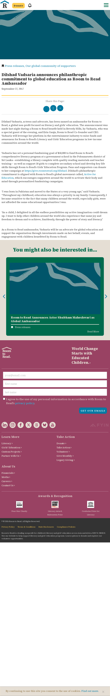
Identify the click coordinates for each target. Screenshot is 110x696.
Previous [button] (4, 296)
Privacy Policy (8, 527)
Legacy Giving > (66, 460)
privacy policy (24, 403)
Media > (6, 477)
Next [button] (106, 296)
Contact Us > (8, 485)
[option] (55, 296)
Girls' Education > (12, 447)
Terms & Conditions (26, 527)
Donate (18, 5)
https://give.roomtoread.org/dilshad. (46, 170)
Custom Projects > (12, 451)
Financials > (8, 473)
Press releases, (15, 66)
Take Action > (64, 447)
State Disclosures (46, 527)
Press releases (22, 327)
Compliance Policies (66, 527)
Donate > (61, 443)
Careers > (7, 481)
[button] (28, 7)
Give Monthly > (65, 455)
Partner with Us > (11, 455)
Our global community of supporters (51, 66)
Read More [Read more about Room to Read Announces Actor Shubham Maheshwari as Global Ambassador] (93, 331)
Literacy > (7, 443)
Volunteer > (63, 451)
